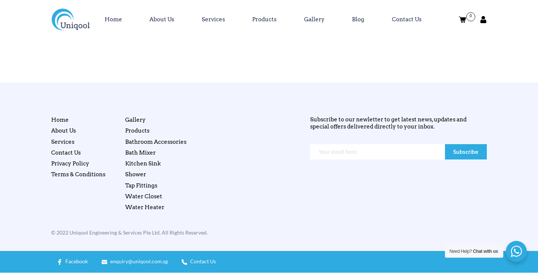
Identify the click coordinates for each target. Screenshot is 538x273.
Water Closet (143, 196)
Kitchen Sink (143, 163)
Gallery (314, 19)
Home (113, 19)
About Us (161, 19)
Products (264, 19)
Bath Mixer (140, 152)
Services (213, 19)
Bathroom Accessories (155, 142)
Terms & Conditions (78, 174)
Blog (358, 19)
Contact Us (406, 19)
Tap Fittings (141, 185)
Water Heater (144, 207)
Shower (135, 174)
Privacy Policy (70, 163)
